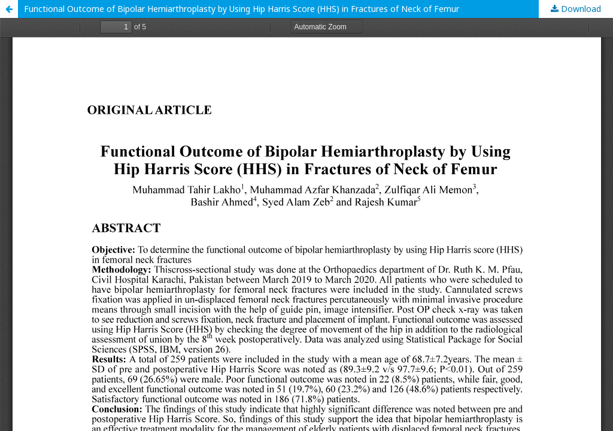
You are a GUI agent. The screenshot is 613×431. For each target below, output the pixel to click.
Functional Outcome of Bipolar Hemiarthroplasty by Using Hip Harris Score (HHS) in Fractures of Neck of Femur (241, 8)
